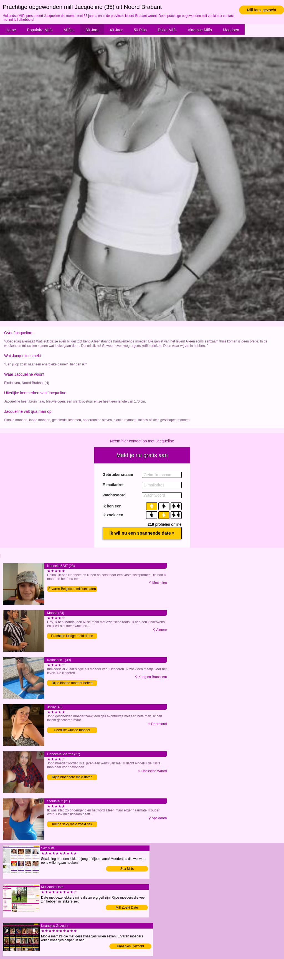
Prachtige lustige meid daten (72, 636)
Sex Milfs (127, 869)
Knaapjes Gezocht (130, 946)
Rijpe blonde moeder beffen (72, 683)
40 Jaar (116, 30)
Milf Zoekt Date (127, 907)
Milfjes (69, 30)
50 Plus (140, 30)
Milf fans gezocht (261, 10)
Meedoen (231, 30)
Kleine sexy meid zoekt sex (72, 824)
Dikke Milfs (167, 30)
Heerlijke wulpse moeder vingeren (72, 730)
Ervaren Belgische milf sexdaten (72, 589)
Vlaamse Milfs (200, 30)
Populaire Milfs (39, 30)
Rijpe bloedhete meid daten (72, 777)
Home (11, 30)
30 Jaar (92, 30)
